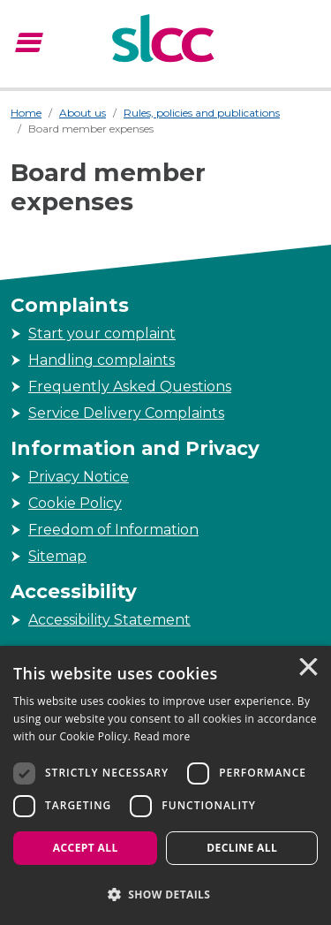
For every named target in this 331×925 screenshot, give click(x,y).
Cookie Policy (75, 503)
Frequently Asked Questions (129, 386)
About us (82, 112)
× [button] (307, 668)
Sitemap (57, 556)
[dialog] (165, 785)
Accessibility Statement (109, 619)
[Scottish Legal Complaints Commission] (165, 40)
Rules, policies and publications (202, 112)
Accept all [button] (85, 847)
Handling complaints (101, 360)
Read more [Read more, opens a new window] (162, 736)
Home (26, 112)
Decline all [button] (242, 847)
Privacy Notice (78, 476)
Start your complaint (102, 333)
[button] (165, 894)
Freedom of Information (113, 529)
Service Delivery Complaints (126, 413)
